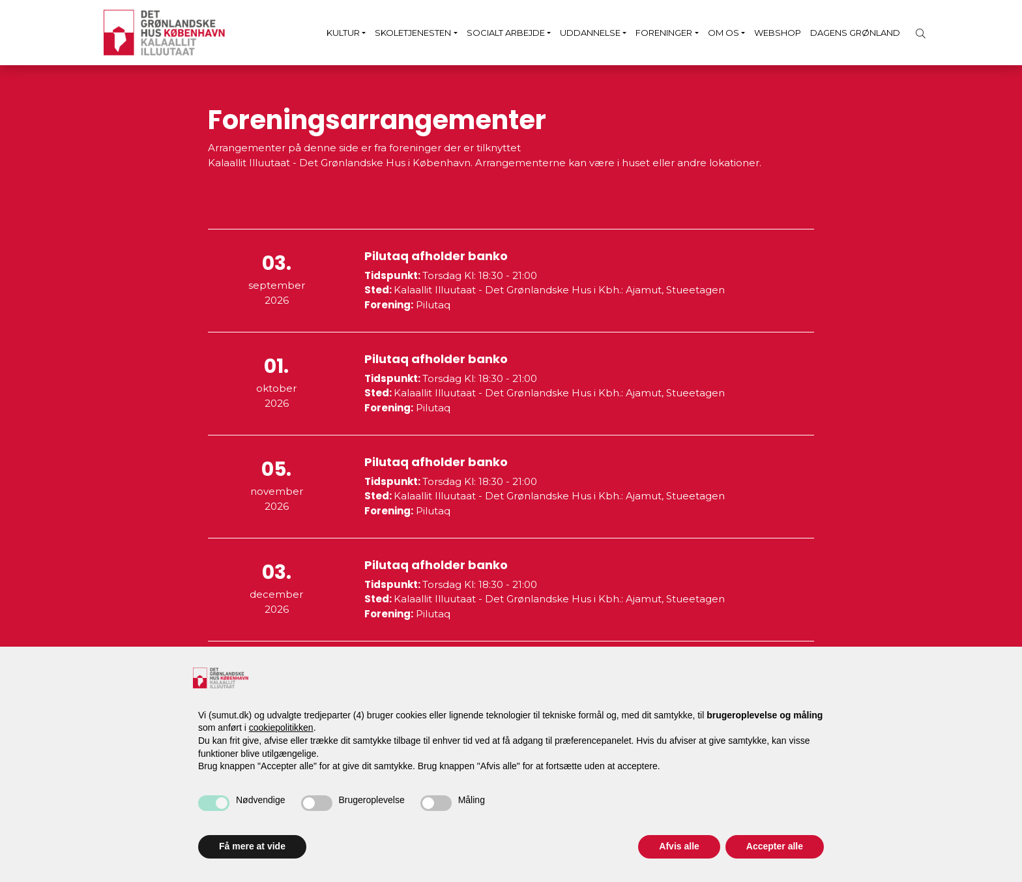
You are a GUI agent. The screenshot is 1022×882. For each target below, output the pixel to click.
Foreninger (663, 32)
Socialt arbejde (506, 32)
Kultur (343, 32)
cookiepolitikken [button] (281, 727)
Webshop (777, 32)
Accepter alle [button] (774, 846)
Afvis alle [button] (679, 846)
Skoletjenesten (413, 32)
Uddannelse (590, 32)
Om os (723, 32)
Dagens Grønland (855, 32)
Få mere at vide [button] (252, 846)
